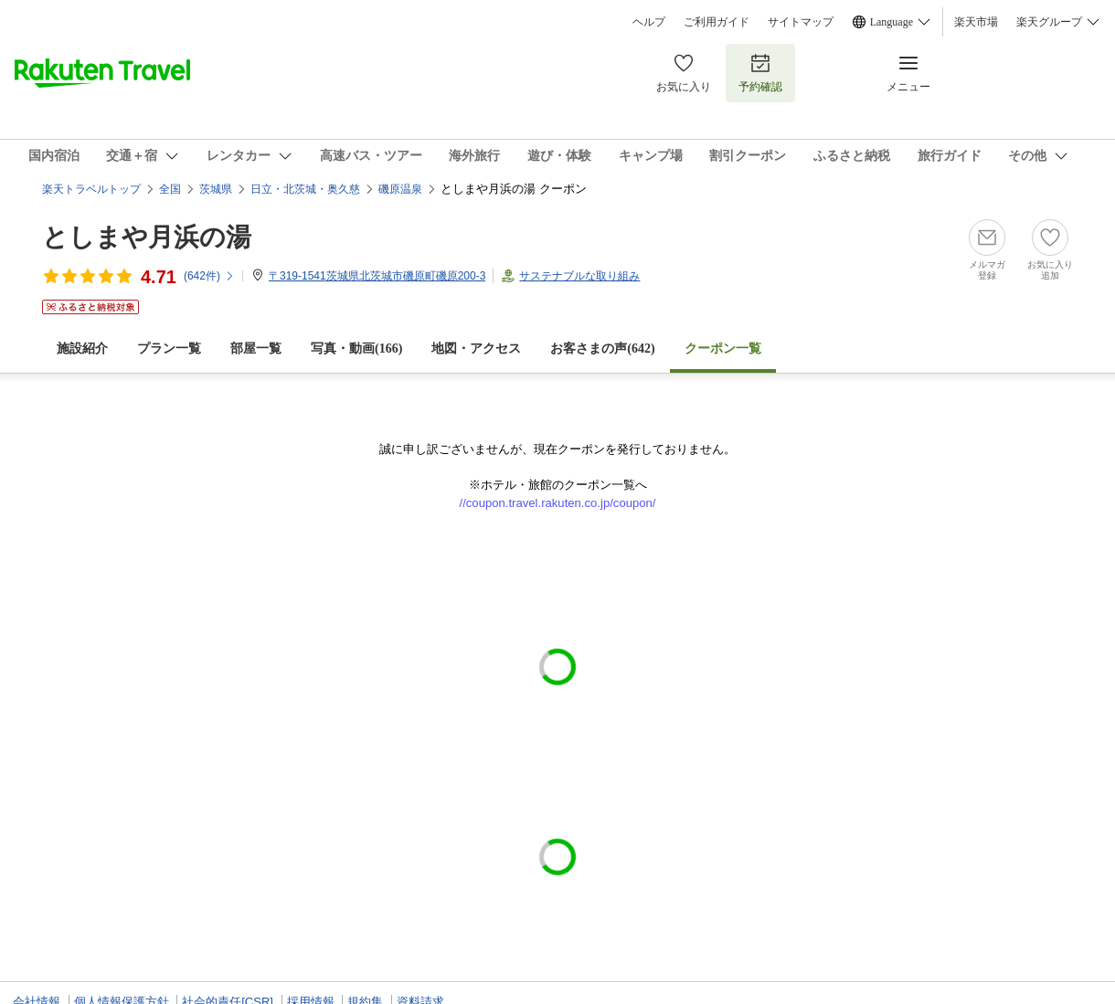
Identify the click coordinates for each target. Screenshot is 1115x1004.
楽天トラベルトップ (91, 189)
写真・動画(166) (356, 348)
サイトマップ (801, 22)
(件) (209, 275)
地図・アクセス (476, 348)
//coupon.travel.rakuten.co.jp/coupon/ (558, 503)
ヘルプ (648, 22)
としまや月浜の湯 (146, 237)
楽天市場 (976, 22)
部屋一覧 (255, 348)
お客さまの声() (602, 348)
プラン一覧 (169, 348)
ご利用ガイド (716, 22)
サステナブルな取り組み (579, 275)
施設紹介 (82, 348)
